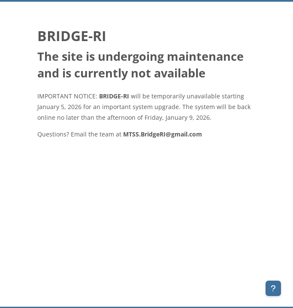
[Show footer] (273, 288)
